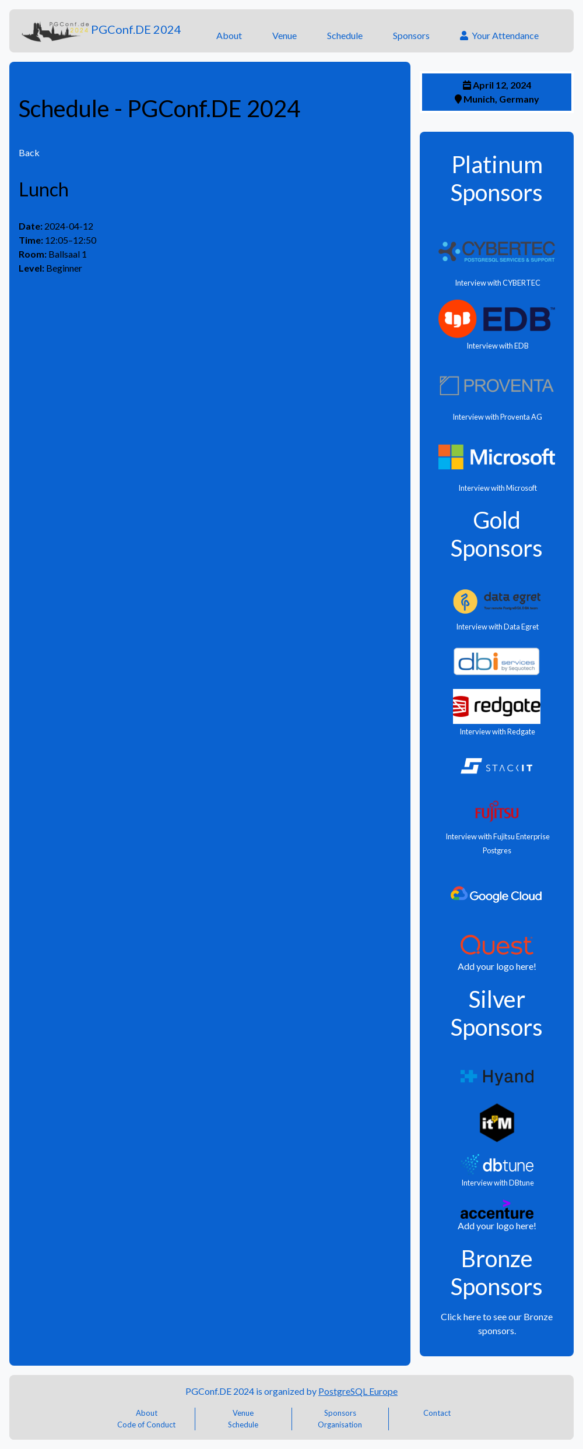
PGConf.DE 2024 (100, 31)
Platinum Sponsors (497, 178)
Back (29, 152)
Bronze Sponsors (497, 1272)
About (229, 35)
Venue (284, 35)
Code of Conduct (146, 1424)
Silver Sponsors (497, 1013)
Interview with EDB (497, 345)
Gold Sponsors (497, 534)
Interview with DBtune (497, 1182)
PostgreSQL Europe (358, 1391)
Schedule (345, 35)
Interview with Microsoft (497, 488)
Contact (437, 1413)
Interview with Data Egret (497, 626)
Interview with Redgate (496, 731)
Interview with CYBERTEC (497, 282)
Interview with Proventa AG (496, 416)
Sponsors (411, 35)
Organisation (340, 1424)
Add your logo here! (497, 966)
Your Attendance (499, 35)
